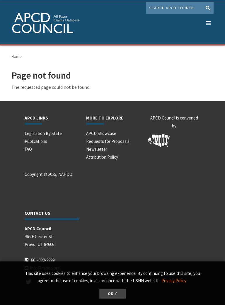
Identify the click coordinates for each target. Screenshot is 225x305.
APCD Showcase (101, 133)
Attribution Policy (102, 157)
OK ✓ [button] (112, 293)
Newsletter (96, 149)
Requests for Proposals (107, 141)
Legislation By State (43, 133)
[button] (208, 22)
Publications (36, 141)
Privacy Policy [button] (173, 280)
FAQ (28, 149)
